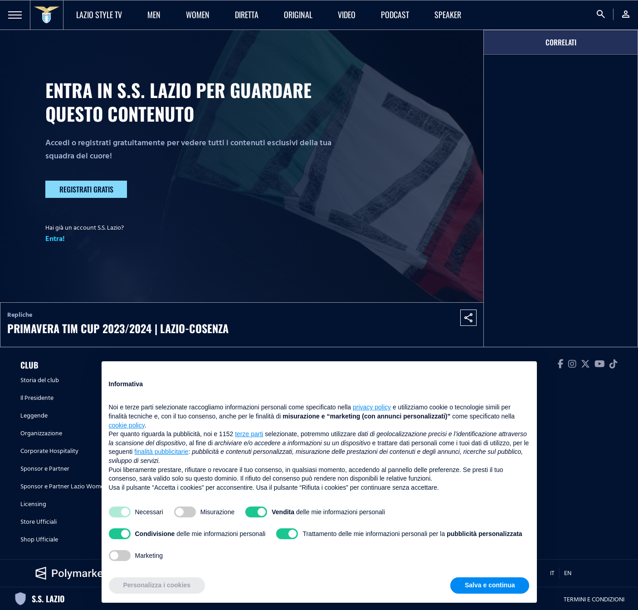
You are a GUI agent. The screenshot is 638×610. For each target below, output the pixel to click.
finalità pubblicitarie (161, 451)
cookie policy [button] (127, 425)
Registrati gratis (86, 189)
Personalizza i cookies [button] (157, 585)
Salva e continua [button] (490, 585)
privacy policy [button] (372, 407)
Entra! (55, 239)
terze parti (249, 434)
